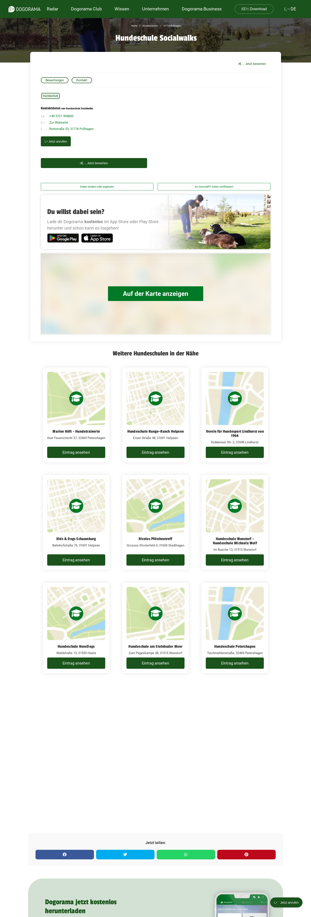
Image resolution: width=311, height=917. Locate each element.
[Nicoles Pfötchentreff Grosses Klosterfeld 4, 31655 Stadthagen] (155, 522)
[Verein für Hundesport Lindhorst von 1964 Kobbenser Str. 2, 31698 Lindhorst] (235, 415)
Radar (52, 8)
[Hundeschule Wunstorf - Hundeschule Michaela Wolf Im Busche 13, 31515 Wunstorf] (235, 522)
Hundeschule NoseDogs (76, 646)
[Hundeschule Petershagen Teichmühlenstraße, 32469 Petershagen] (235, 628)
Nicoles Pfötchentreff (155, 538)
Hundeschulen (150, 25)
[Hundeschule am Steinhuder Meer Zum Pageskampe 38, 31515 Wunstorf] (155, 628)
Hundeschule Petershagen (235, 646)
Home (134, 25)
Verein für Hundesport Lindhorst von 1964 (235, 433)
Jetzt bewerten (252, 64)
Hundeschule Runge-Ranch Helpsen (155, 431)
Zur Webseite (58, 122)
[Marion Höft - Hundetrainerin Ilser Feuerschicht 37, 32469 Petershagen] (76, 415)
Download (254, 9)
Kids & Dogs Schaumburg (76, 538)
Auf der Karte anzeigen (155, 293)
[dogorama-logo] (24, 9)
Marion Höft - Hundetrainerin (76, 431)
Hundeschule (50, 95)
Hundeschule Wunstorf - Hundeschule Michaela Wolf (235, 540)
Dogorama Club (86, 8)
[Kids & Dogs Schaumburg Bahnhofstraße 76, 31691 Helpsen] (76, 522)
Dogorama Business (202, 8)
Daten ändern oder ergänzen (97, 186)
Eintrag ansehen (76, 452)
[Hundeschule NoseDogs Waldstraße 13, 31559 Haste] (76, 628)
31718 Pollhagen (172, 25)
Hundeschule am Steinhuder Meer (155, 646)
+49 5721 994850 (61, 116)
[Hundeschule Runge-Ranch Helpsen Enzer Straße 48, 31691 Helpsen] (155, 415)
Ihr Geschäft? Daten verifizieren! (214, 186)
